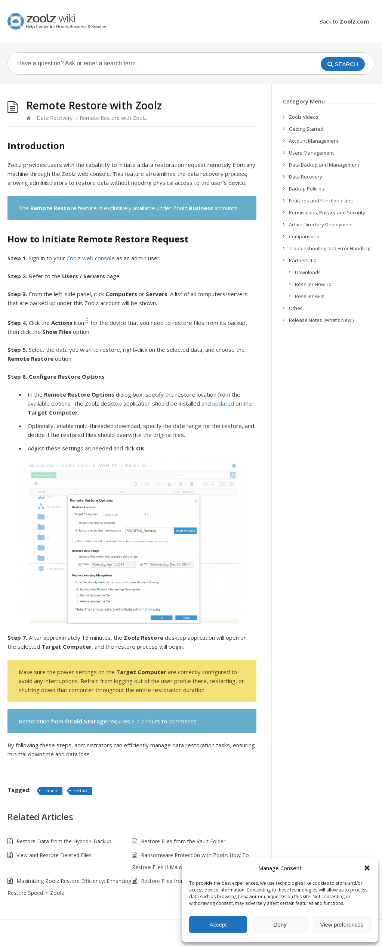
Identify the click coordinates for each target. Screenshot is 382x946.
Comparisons (304, 236)
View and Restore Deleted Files (54, 855)
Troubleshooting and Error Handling (329, 248)
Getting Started (306, 128)
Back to (344, 21)
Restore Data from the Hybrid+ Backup (63, 841)
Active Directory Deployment (321, 224)
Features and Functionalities (321, 200)
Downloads (308, 272)
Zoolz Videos (303, 117)
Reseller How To (313, 284)
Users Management (311, 152)
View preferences (342, 924)
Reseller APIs (309, 296)
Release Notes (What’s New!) (321, 320)
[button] (367, 868)
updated (223, 403)
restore (81, 790)
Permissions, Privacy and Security (327, 212)
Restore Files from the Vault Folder (183, 841)
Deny (279, 924)
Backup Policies (306, 188)
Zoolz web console (91, 258)
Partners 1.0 (302, 260)
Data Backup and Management (324, 164)
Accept (218, 924)
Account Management (313, 140)
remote (51, 790)
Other (295, 308)
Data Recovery (55, 117)
